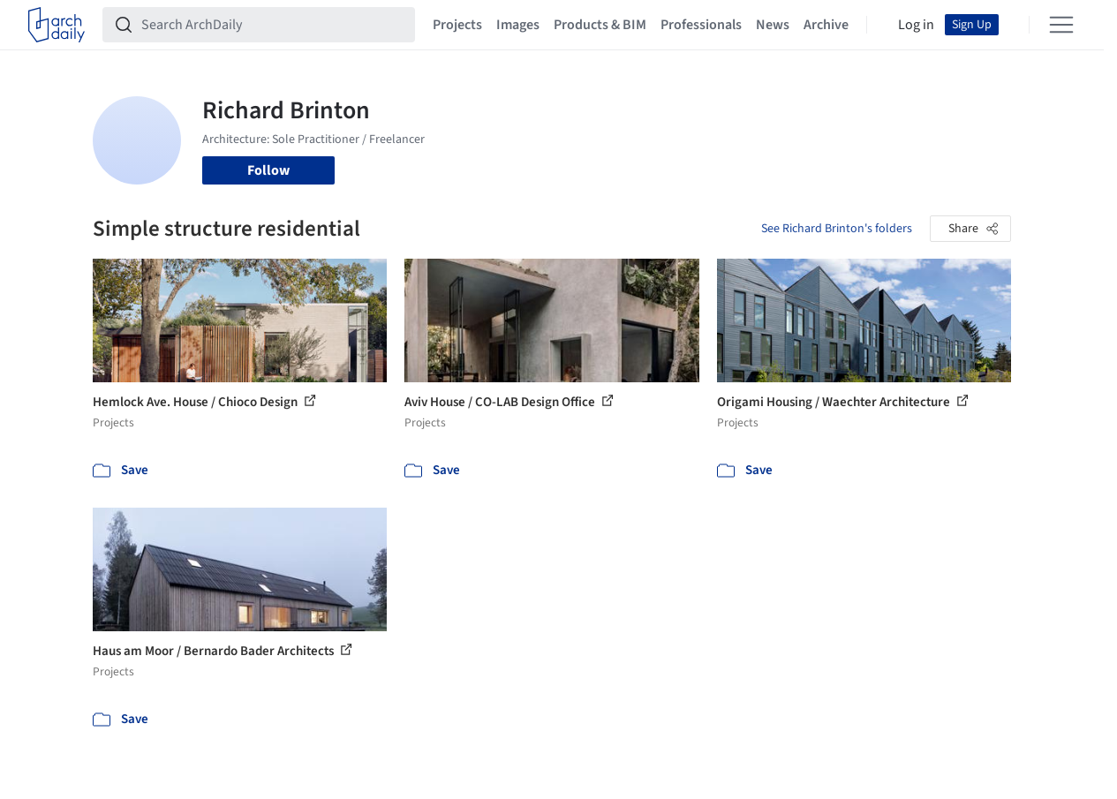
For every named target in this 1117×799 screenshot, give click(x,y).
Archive (826, 24)
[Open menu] (1061, 25)
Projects (457, 24)
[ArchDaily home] (56, 24)
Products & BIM (600, 24)
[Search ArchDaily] (272, 24)
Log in (916, 24)
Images (518, 24)
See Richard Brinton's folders (836, 228)
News (772, 24)
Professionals (701, 24)
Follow (268, 170)
